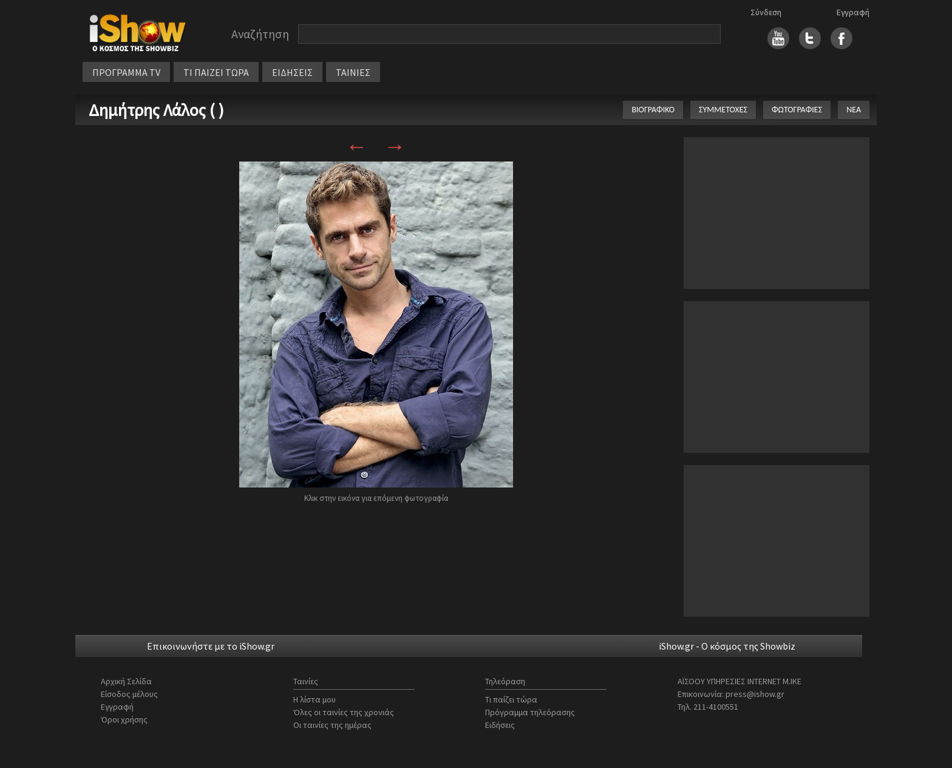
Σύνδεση (765, 12)
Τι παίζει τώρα (511, 699)
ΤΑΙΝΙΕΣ (353, 72)
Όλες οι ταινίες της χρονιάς (343, 712)
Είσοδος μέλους (129, 693)
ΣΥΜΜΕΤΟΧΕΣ (723, 109)
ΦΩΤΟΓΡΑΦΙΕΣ (797, 109)
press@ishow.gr (755, 693)
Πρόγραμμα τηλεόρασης (530, 712)
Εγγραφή (853, 12)
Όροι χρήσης (124, 719)
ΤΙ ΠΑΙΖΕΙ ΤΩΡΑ (216, 72)
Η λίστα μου (314, 699)
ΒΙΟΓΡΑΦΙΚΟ (653, 109)
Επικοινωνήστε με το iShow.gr (210, 646)
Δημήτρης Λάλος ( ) (156, 110)
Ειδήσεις (500, 724)
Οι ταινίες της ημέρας (332, 724)
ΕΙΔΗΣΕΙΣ (292, 72)
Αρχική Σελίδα (126, 681)
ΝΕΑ (853, 109)
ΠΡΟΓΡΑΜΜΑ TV (126, 72)
